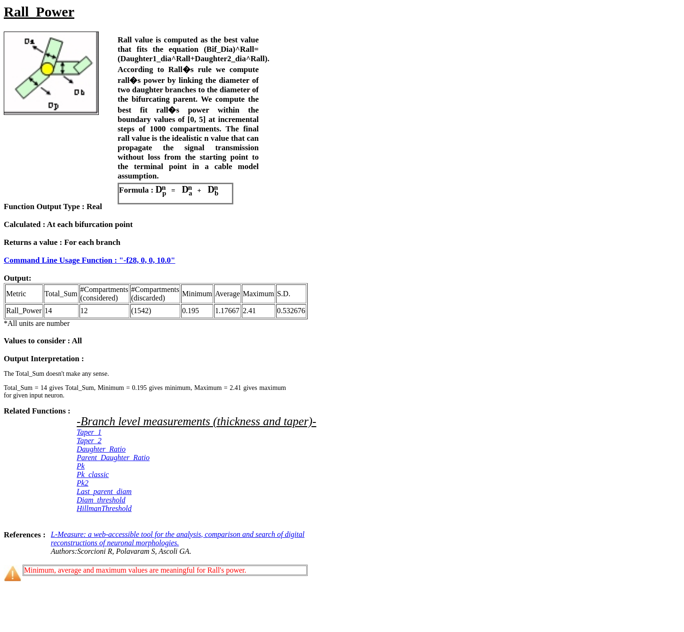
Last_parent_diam (104, 491)
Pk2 (82, 483)
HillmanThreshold (104, 508)
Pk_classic (93, 474)
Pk (81, 466)
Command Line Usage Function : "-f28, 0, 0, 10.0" (89, 260)
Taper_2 (89, 441)
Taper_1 (89, 432)
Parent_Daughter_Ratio (113, 458)
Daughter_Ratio (101, 449)
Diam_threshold (101, 500)
